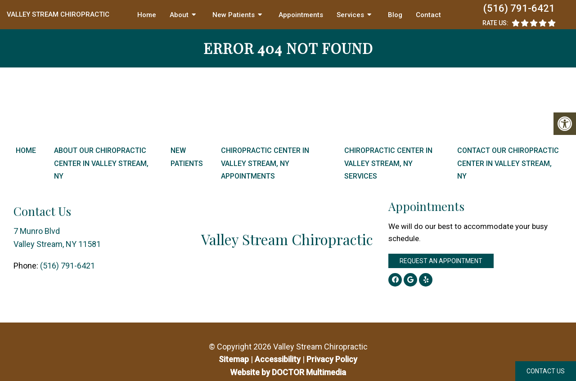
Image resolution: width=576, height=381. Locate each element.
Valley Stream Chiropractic (58, 14)
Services (350, 15)
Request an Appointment (441, 260)
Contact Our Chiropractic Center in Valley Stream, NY (508, 163)
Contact (428, 15)
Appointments (301, 15)
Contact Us (545, 371)
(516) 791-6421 (519, 8)
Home (146, 15)
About (179, 15)
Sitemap (234, 359)
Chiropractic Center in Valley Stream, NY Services (388, 163)
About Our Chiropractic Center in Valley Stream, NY (101, 163)
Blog (395, 15)
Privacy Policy (331, 359)
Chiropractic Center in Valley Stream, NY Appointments (265, 163)
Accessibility (278, 359)
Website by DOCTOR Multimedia (288, 372)
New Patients (233, 15)
